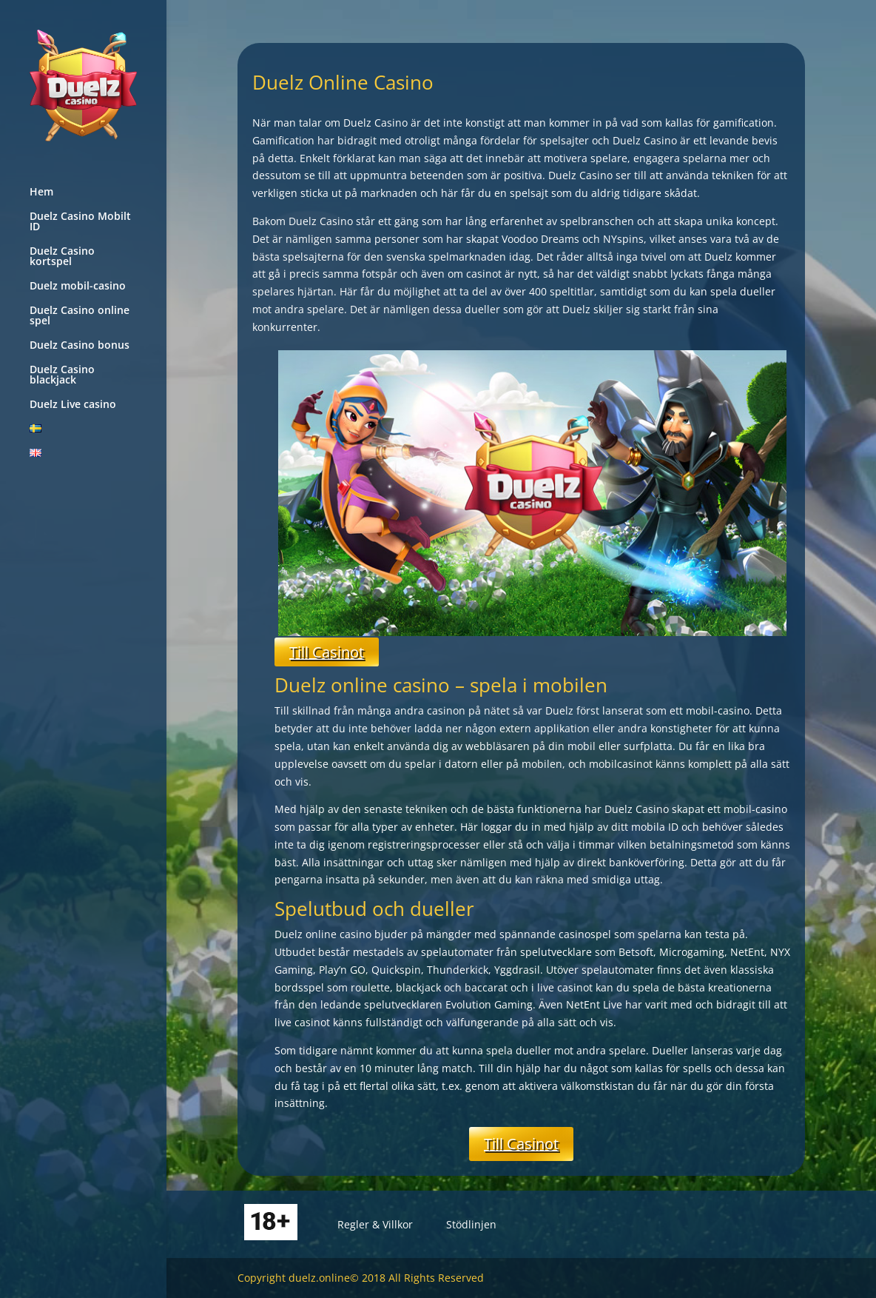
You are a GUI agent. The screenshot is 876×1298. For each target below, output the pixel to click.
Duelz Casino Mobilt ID (80, 222)
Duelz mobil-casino (78, 286)
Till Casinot (326, 652)
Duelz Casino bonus (79, 346)
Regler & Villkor (375, 1224)
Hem (41, 192)
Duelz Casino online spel (79, 316)
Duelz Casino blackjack (62, 375)
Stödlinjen (471, 1224)
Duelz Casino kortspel (62, 257)
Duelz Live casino (73, 405)
